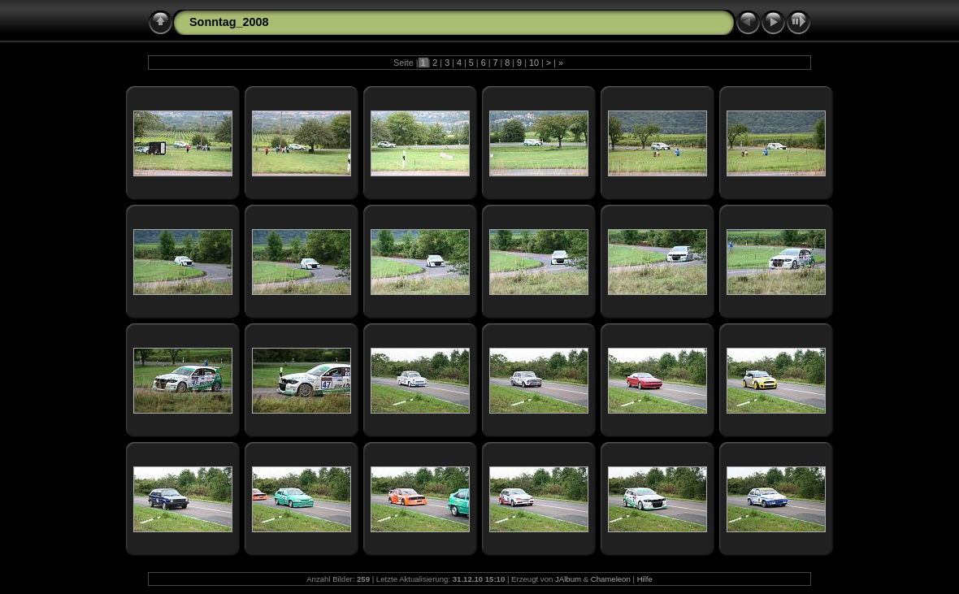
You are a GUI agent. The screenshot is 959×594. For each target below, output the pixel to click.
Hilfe (645, 578)
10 (534, 62)
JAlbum (568, 578)
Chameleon (611, 578)
